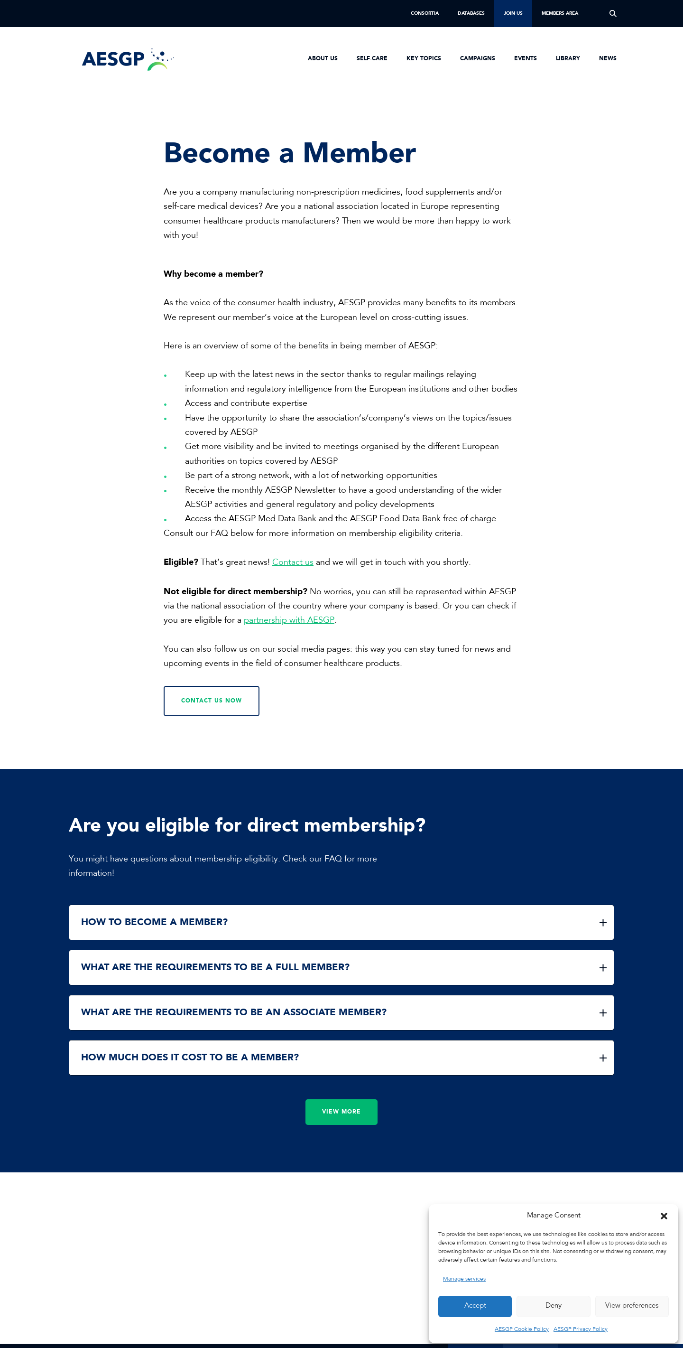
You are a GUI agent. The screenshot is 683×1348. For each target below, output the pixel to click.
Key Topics (423, 59)
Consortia (425, 13)
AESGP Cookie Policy (522, 1329)
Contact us (293, 563)
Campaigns (477, 59)
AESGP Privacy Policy (581, 1329)
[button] (664, 1216)
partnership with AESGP (289, 621)
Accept (475, 1306)
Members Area (560, 13)
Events (525, 59)
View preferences (631, 1306)
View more (341, 1112)
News (608, 59)
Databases (471, 13)
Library (568, 59)
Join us (513, 13)
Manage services (464, 1279)
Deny (553, 1306)
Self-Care (372, 59)
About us (323, 59)
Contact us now (211, 701)
